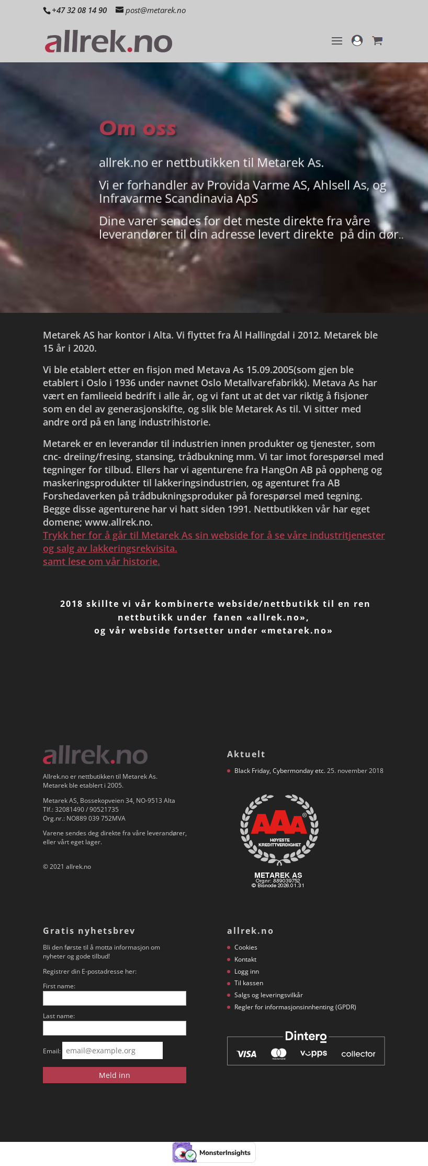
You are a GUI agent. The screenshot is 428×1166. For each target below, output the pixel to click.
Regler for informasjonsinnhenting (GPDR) (295, 1006)
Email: (52, 1051)
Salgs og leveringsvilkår (268, 994)
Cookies (245, 947)
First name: (59, 986)
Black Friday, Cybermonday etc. (279, 770)
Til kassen (248, 982)
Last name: (59, 1015)
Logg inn (246, 971)
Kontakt (245, 959)
